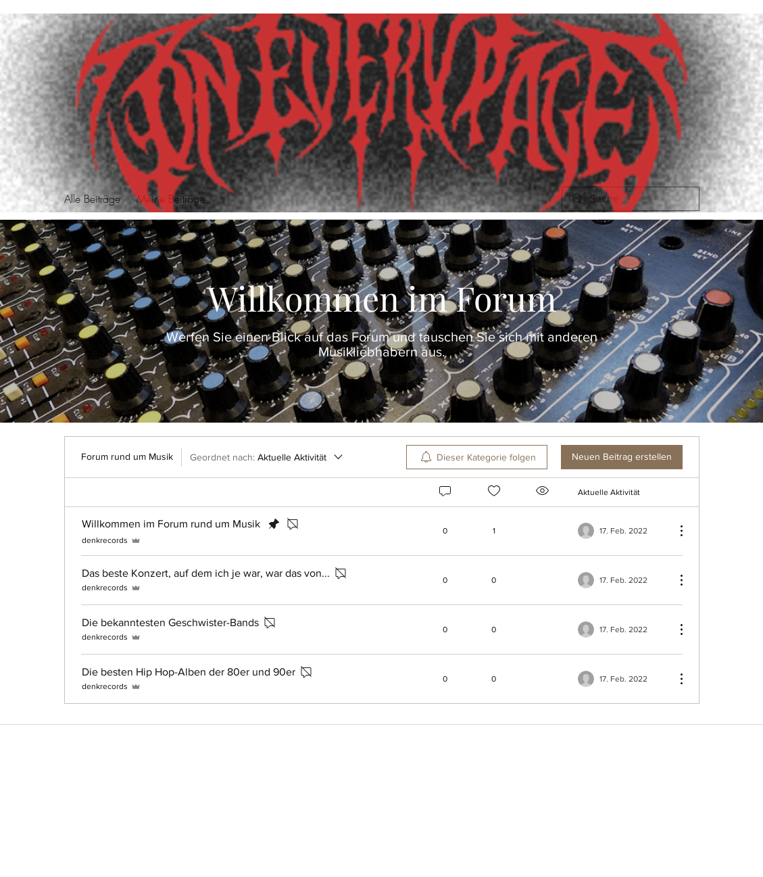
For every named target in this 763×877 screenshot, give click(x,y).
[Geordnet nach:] (267, 457)
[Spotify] (418, 754)
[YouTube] (398, 754)
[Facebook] (357, 754)
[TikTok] (438, 754)
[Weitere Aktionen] (674, 531)
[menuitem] (476, 457)
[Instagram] (378, 754)
